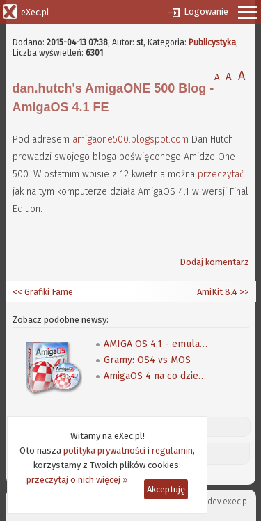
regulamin (172, 450)
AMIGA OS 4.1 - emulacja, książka (156, 344)
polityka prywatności (104, 450)
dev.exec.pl (228, 501)
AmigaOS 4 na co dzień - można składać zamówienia (156, 376)
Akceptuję (166, 489)
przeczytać (221, 174)
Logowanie (206, 11)
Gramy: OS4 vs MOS (147, 360)
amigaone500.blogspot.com (130, 139)
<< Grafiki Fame (43, 292)
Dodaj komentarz (214, 262)
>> (243, 292)
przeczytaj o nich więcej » (77, 479)
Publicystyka (212, 42)
